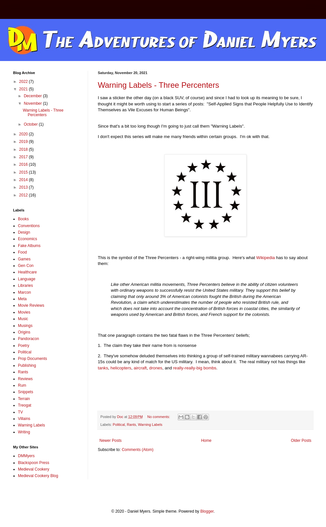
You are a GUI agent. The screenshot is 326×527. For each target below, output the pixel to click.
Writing (24, 432)
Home (206, 440)
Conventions (29, 226)
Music (23, 319)
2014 (24, 180)
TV (20, 412)
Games (24, 259)
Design (24, 232)
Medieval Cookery (33, 469)
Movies (24, 312)
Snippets (25, 392)
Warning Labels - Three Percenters (158, 85)
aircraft (140, 367)
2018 (24, 149)
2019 (24, 141)
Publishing (27, 365)
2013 (24, 187)
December (33, 96)
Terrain (24, 398)
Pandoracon (28, 338)
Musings (25, 325)
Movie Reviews (31, 305)
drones (155, 367)
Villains (24, 418)
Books (23, 219)
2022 (24, 81)
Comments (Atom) (137, 449)
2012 (24, 195)
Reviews (25, 379)
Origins (24, 332)
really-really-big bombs (194, 367)
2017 (24, 157)
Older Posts (301, 440)
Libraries (25, 285)
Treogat (24, 405)
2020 (24, 134)
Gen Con (26, 265)
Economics (27, 239)
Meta (22, 299)
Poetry (23, 345)
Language (26, 279)
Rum (22, 385)
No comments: (159, 417)
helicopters (121, 367)
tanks (103, 367)
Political (119, 424)
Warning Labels (150, 424)
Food (22, 252)
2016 (24, 164)
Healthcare (27, 272)
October (31, 124)
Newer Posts (110, 440)
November (33, 103)
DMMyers (26, 456)
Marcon (24, 292)
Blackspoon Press (33, 462)
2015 (24, 172)
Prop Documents (32, 358)
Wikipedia (266, 257)
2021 (24, 89)
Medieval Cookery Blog (38, 475)
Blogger (207, 511)
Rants (131, 424)
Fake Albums (29, 245)
